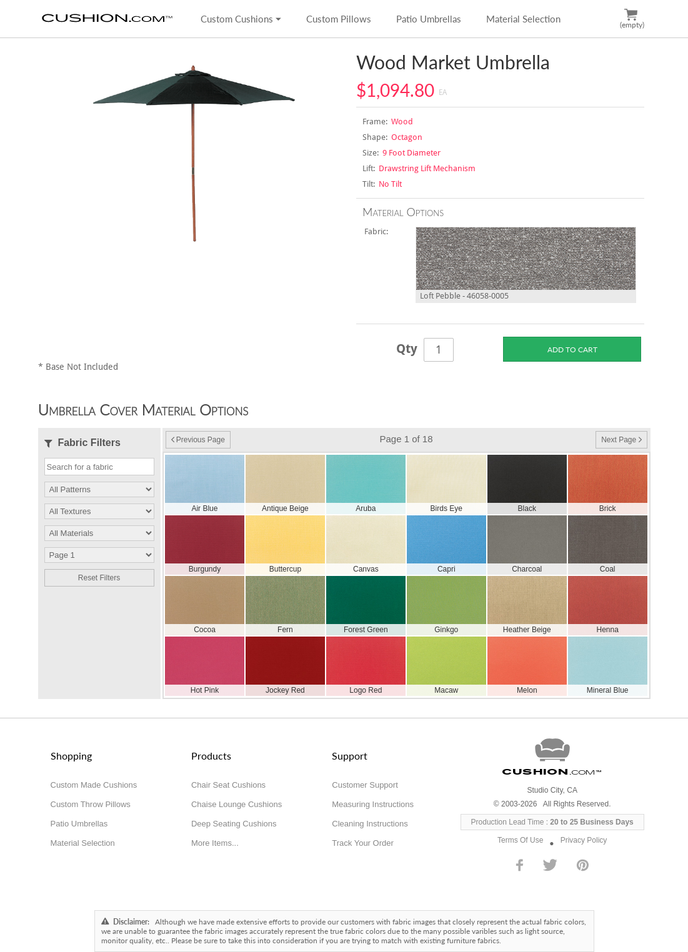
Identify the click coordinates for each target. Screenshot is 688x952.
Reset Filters (99, 577)
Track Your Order (363, 843)
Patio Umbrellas (428, 18)
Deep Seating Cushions (234, 823)
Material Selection (523, 18)
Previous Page (198, 439)
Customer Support (365, 785)
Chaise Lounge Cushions (236, 804)
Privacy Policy (584, 840)
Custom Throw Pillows (91, 804)
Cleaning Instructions (369, 823)
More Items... (215, 843)
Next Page (621, 439)
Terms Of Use (520, 840)
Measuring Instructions (373, 804)
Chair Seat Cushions (228, 785)
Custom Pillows (338, 18)
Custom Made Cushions (94, 785)
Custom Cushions (241, 18)
